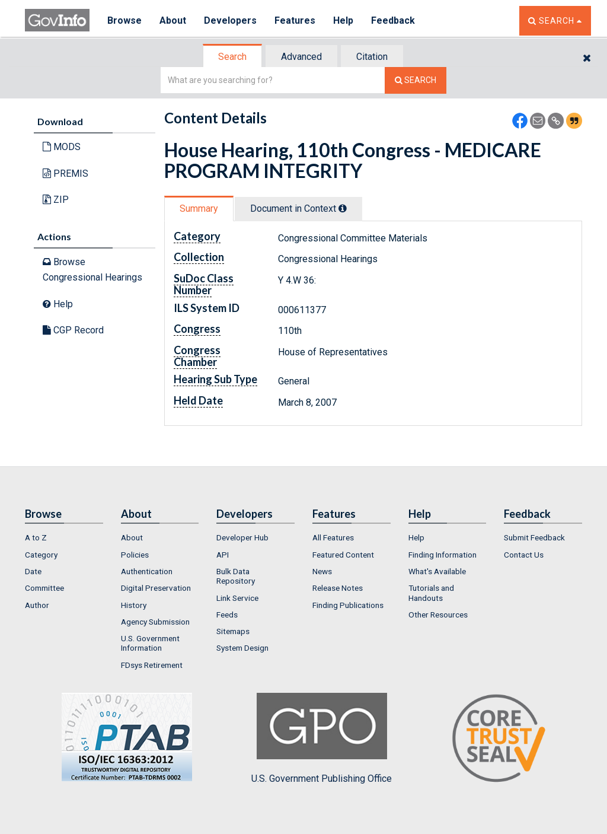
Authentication (146, 571)
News (322, 571)
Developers (230, 20)
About (172, 20)
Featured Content (343, 554)
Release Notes (337, 588)
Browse (124, 20)
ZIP (56, 199)
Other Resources (438, 614)
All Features (333, 537)
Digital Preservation (156, 588)
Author (37, 605)
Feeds (227, 614)
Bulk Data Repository (235, 575)
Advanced (301, 56)
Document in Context (298, 208)
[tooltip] (342, 208)
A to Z (36, 537)
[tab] (233, 56)
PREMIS (65, 173)
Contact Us (524, 554)
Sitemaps (233, 631)
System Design (242, 647)
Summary (199, 208)
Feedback (393, 20)
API (222, 554)
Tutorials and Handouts (431, 592)
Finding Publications (348, 605)
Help (343, 20)
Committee (44, 588)
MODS (62, 146)
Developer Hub (242, 537)
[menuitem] (64, 537)
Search (232, 56)
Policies (135, 554)
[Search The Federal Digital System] (415, 80)
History (133, 605)
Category (41, 554)
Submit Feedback (534, 537)
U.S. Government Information (150, 643)
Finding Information (442, 554)
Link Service (237, 598)
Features (294, 20)
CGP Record (73, 330)
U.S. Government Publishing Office (321, 738)
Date (33, 571)
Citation (372, 56)
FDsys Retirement (152, 665)
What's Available (437, 571)
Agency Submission (155, 621)
